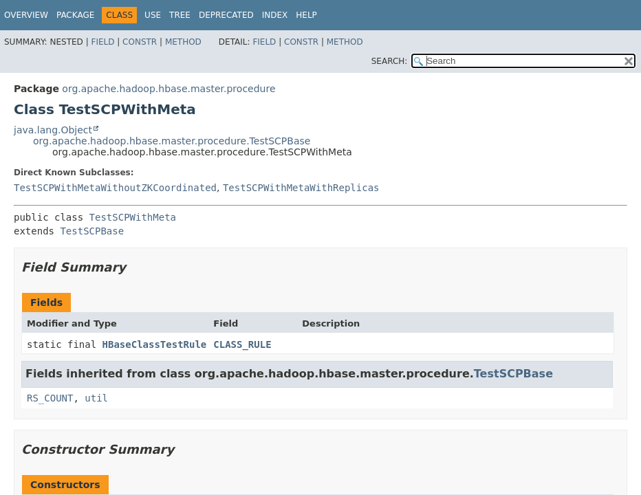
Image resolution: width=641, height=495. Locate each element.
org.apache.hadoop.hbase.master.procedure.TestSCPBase (171, 140)
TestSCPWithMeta (132, 217)
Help (306, 15)
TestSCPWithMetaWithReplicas (301, 187)
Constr (139, 42)
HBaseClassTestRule (154, 344)
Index (275, 15)
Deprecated (226, 15)
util (96, 398)
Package (75, 15)
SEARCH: (389, 61)
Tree (180, 15)
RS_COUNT (50, 398)
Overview (26, 15)
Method (183, 42)
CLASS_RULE (242, 344)
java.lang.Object (53, 129)
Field (102, 42)
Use (152, 15)
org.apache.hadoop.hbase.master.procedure (168, 88)
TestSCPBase (92, 231)
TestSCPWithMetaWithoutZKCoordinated (115, 187)
